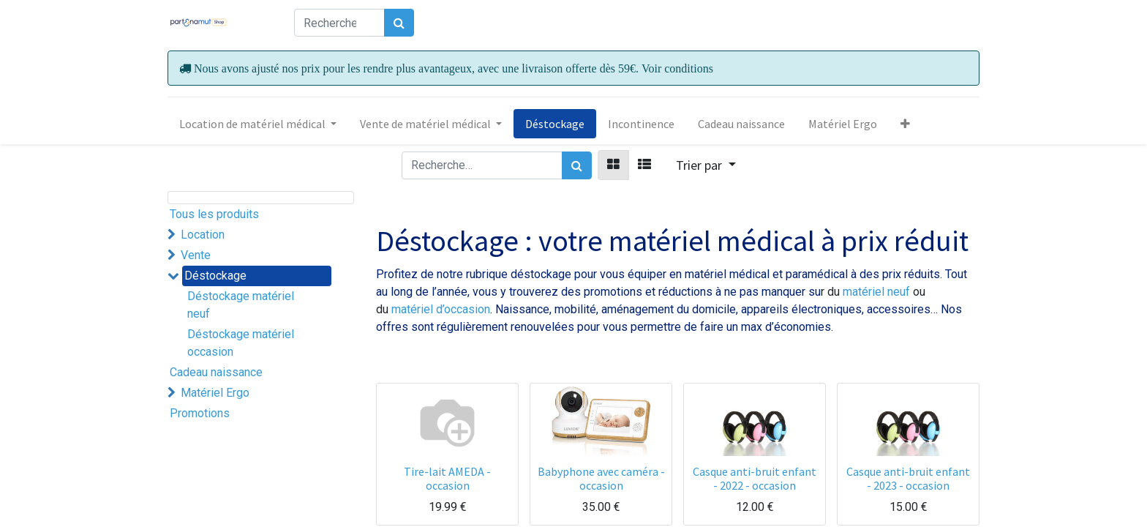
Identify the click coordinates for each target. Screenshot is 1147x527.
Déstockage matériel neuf (240, 305)
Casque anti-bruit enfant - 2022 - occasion (754, 478)
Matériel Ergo (215, 393)
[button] (905, 123)
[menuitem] (555, 123)
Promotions (200, 413)
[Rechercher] (399, 23)
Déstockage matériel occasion (240, 343)
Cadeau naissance (216, 372)
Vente (196, 255)
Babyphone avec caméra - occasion (601, 478)
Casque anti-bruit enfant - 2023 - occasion (908, 478)
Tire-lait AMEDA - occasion (447, 478)
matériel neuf (878, 292)
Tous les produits (214, 214)
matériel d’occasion (440, 309)
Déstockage (215, 276)
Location (203, 235)
